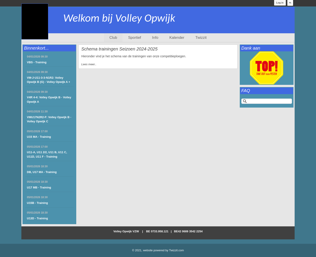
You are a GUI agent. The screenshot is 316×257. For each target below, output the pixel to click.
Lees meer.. (88, 64)
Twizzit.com (176, 250)
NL (290, 3)
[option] (266, 67)
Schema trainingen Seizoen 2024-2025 (119, 49)
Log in (279, 2)
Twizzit (200, 37)
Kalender (176, 37)
